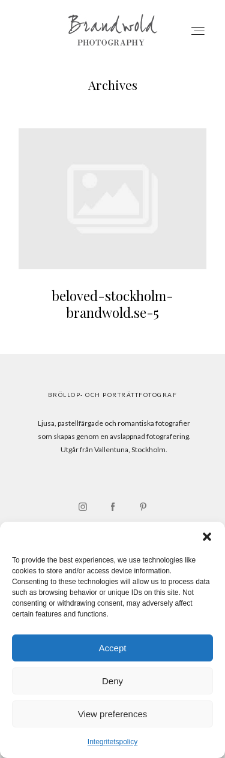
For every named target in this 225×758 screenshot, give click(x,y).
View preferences (113, 714)
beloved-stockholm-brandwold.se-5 (112, 232)
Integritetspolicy (112, 742)
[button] (207, 537)
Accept (113, 648)
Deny (112, 681)
